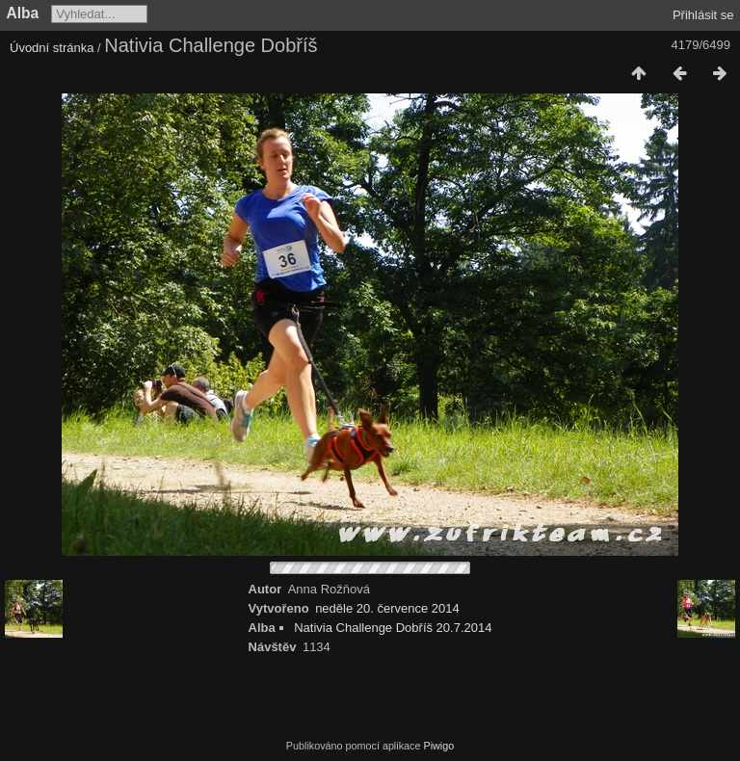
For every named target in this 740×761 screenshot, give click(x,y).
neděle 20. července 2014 (387, 608)
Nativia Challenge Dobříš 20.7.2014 (392, 627)
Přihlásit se (703, 15)
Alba (23, 13)
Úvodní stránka (51, 47)
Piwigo (438, 745)
